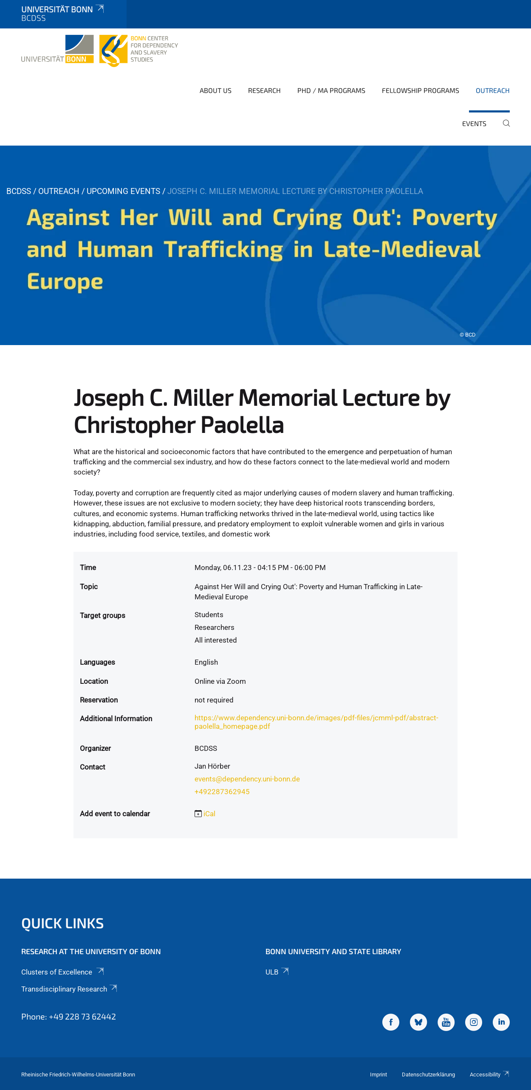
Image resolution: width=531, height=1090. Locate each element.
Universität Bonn (63, 9)
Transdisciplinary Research (70, 989)
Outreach (493, 90)
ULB (278, 972)
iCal (209, 813)
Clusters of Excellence (63, 972)
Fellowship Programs (420, 90)
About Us (216, 90)
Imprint (378, 1074)
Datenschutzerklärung (428, 1074)
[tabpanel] (265, 245)
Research (264, 90)
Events (474, 123)
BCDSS (18, 191)
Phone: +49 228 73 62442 (68, 1016)
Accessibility (490, 1074)
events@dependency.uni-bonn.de (247, 779)
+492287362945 (222, 791)
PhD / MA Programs (331, 90)
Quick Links (62, 922)
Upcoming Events (123, 191)
